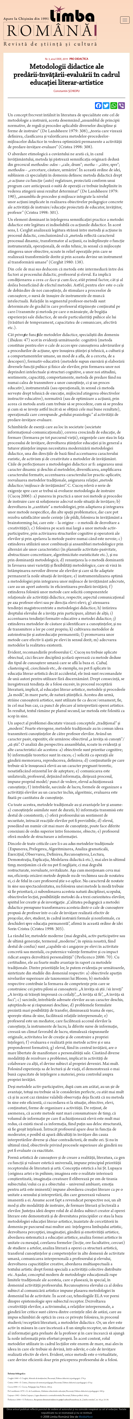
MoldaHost (86, 1417)
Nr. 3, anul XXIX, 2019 (56, 59)
